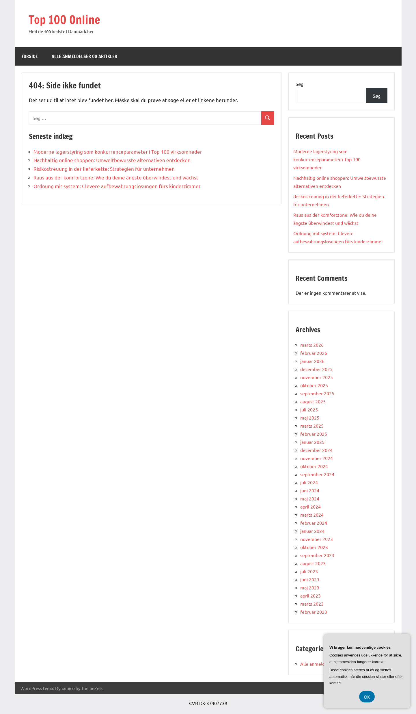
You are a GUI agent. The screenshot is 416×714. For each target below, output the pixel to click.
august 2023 (313, 563)
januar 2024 (312, 531)
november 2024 (316, 458)
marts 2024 (312, 515)
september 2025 (317, 393)
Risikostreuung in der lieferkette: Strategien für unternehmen (104, 169)
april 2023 (310, 595)
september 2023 (317, 555)
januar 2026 (312, 361)
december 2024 (316, 450)
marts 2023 (312, 604)
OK (367, 697)
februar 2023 (313, 612)
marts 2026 (312, 345)
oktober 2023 (314, 547)
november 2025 (316, 377)
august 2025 (313, 401)
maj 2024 (309, 498)
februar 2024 (313, 523)
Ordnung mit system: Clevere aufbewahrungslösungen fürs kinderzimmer (117, 186)
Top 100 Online (64, 19)
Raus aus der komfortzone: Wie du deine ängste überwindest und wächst (115, 177)
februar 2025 (313, 434)
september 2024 (317, 474)
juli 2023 (309, 571)
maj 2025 (309, 417)
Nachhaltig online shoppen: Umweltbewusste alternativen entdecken (112, 160)
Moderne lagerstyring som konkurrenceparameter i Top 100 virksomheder (117, 152)
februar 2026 (313, 353)
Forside (30, 56)
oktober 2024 (314, 466)
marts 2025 (312, 426)
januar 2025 (312, 442)
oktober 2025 (314, 385)
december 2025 (316, 369)
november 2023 (316, 539)
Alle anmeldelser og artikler (84, 56)
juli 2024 (309, 482)
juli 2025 (309, 409)
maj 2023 (309, 587)
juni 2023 (309, 579)
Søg (299, 84)
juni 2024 (309, 490)
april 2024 (310, 506)
